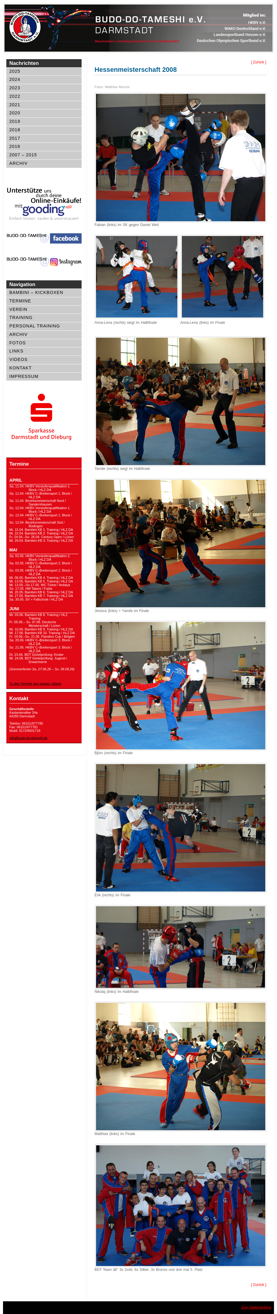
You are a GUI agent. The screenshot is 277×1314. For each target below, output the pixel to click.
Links (16, 351)
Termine (20, 300)
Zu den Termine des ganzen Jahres (35, 683)
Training (21, 317)
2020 (14, 112)
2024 (14, 79)
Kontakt (20, 367)
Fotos (17, 342)
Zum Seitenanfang (256, 1307)
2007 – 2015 (23, 154)
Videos (18, 359)
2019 (14, 121)
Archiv (18, 163)
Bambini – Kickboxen (36, 292)
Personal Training (34, 326)
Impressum (24, 376)
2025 (14, 71)
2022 (14, 96)
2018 (14, 129)
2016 (14, 146)
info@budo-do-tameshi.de (28, 738)
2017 (14, 138)
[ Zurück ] (258, 62)
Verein (18, 309)
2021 (14, 104)
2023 (14, 87)
